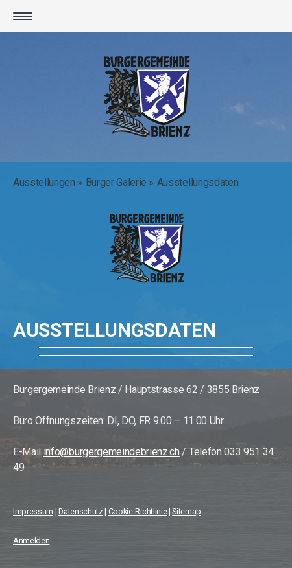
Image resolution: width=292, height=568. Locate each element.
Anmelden (31, 540)
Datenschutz (80, 511)
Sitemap (186, 511)
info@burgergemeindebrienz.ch (111, 452)
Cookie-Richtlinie (137, 511)
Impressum (33, 511)
